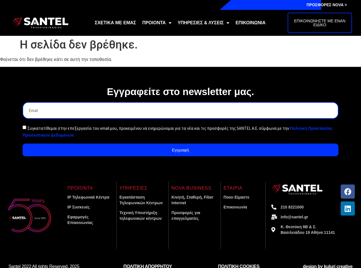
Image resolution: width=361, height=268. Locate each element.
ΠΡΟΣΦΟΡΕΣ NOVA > (327, 5)
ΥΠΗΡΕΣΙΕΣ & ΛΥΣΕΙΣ (204, 23)
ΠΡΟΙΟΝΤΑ (156, 23)
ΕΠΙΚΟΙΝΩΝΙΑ (250, 22)
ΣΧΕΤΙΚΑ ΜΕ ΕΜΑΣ (115, 22)
